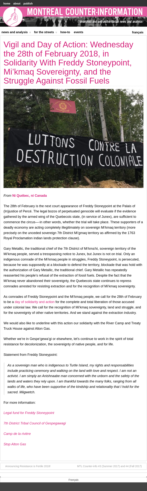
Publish (28, 3)
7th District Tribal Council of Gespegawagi (35, 423)
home (6, 3)
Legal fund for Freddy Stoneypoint (29, 413)
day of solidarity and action (34, 302)
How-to (65, 32)
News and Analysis (16, 33)
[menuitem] (138, 32)
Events (78, 32)
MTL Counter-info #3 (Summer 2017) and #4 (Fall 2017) (111, 466)
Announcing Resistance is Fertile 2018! (26, 466)
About (16, 3)
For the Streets (45, 33)
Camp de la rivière (17, 434)
